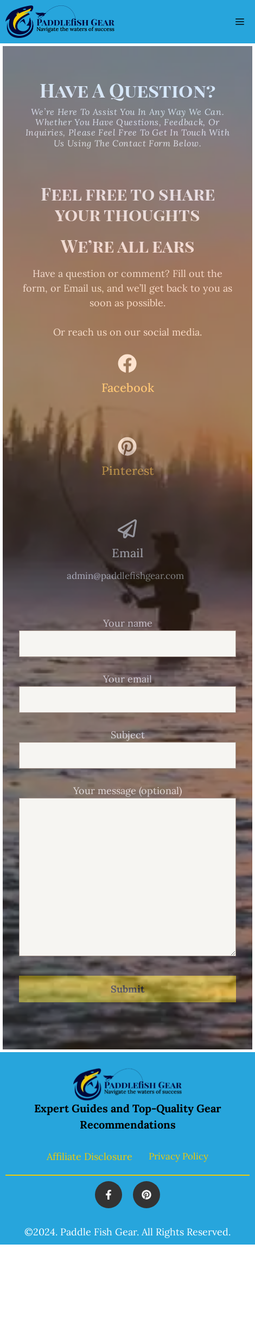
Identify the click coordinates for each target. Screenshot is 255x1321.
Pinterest (127, 470)
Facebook (127, 387)
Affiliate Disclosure (89, 1156)
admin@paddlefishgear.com (125, 576)
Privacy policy (178, 1156)
